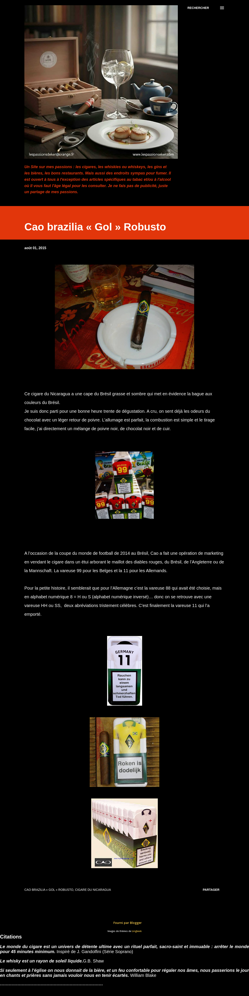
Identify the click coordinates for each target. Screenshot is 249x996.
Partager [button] (211, 889)
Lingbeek (137, 931)
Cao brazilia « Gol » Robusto (48, 889)
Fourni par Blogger (124, 923)
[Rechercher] (198, 7)
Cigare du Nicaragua (93, 889)
